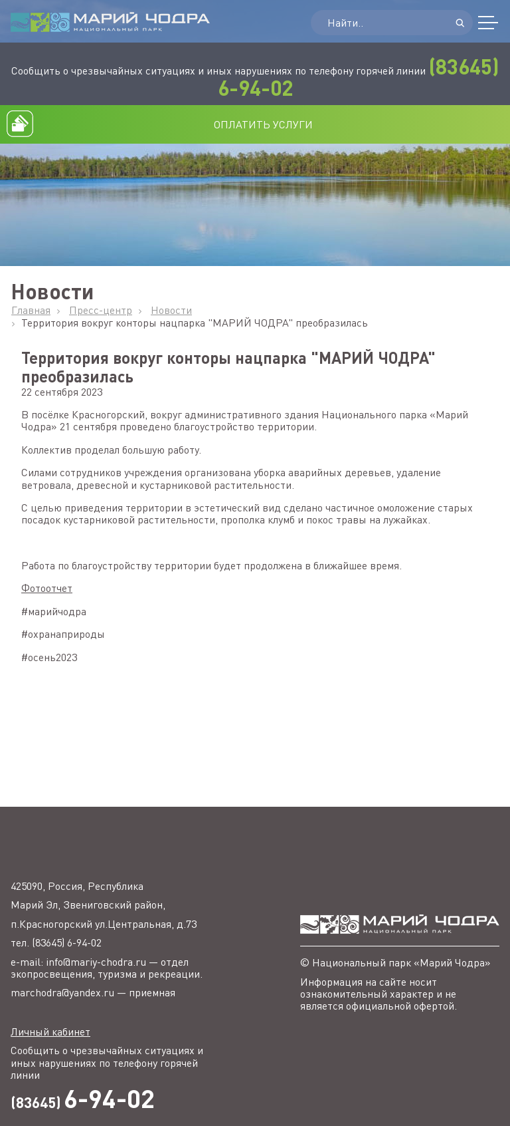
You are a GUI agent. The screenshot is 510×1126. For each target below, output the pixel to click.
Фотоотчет (46, 588)
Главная (30, 310)
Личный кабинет (50, 1031)
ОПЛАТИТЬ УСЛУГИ (263, 124)
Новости (171, 310)
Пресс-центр (100, 310)
